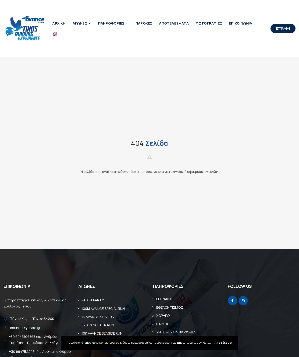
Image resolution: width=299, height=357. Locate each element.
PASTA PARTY (93, 300)
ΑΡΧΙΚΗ (58, 23)
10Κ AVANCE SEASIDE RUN (102, 333)
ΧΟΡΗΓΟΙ (163, 315)
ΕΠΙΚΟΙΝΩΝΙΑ (240, 23)
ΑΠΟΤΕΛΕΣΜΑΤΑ (174, 23)
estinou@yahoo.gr (25, 327)
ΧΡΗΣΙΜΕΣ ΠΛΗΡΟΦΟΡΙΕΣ (176, 332)
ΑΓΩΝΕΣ (82, 23)
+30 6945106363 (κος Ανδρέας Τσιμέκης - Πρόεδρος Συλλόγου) (36, 339)
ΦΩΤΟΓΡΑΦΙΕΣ (209, 23)
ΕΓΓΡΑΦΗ (283, 28)
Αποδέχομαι (223, 343)
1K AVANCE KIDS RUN (98, 316)
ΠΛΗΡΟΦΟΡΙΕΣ (113, 23)
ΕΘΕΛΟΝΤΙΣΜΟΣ (169, 307)
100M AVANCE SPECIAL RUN (103, 308)
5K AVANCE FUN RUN (98, 325)
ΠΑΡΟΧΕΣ (143, 23)
